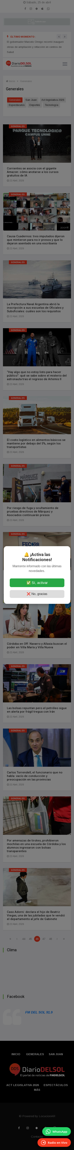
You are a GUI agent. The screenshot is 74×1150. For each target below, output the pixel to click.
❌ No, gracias (37, 594)
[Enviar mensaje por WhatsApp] (56, 1131)
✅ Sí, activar (37, 583)
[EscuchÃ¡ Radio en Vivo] (54, 1142)
